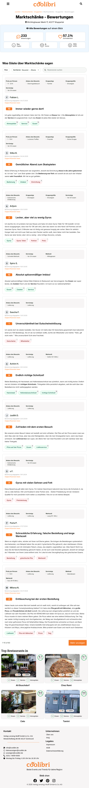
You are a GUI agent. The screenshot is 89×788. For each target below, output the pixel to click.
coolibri (18, 12)
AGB (48, 747)
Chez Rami (66, 685)
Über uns (49, 734)
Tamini (66, 721)
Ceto (22, 721)
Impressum (50, 744)
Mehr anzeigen (77, 642)
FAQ (48, 737)
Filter (6, 70)
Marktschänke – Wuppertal (32, 12)
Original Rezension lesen (12, 103)
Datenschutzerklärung (54, 750)
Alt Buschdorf (23, 685)
